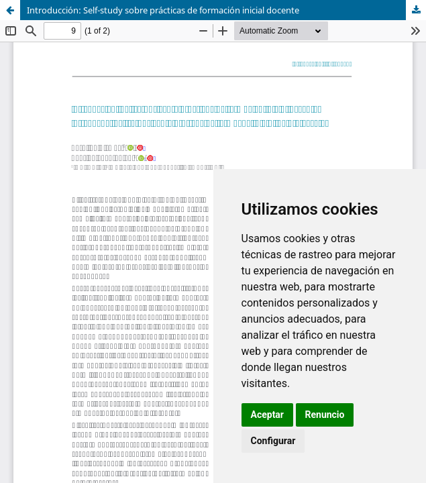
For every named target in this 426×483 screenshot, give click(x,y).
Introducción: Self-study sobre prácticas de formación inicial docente (163, 10)
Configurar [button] (273, 440)
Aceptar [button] (267, 414)
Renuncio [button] (325, 414)
